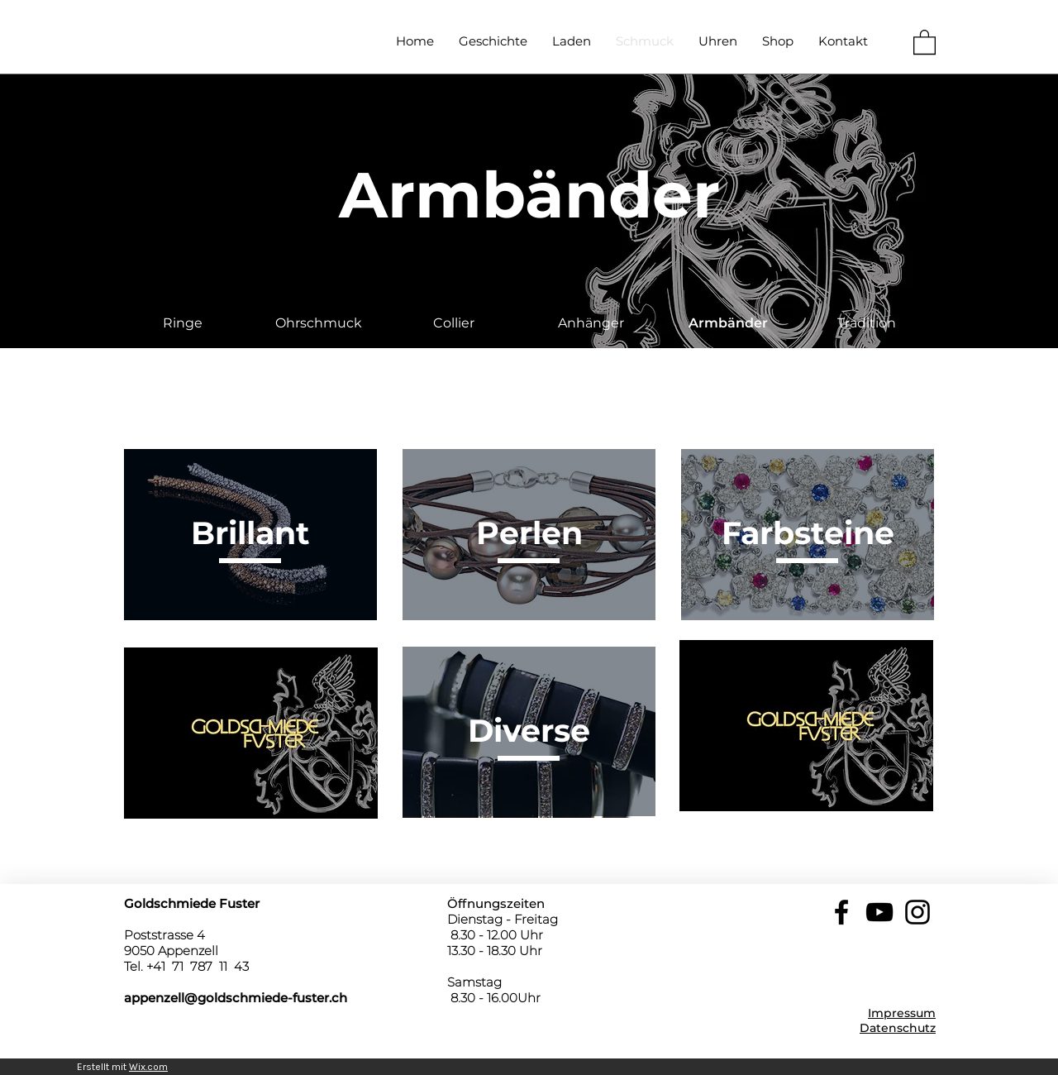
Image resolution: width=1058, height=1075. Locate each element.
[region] (250, 534)
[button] (924, 41)
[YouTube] (879, 912)
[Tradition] (866, 323)
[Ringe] (182, 323)
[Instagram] (917, 912)
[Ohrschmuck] (318, 323)
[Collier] (453, 323)
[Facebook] (841, 912)
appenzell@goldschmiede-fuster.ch (235, 998)
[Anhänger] (591, 323)
